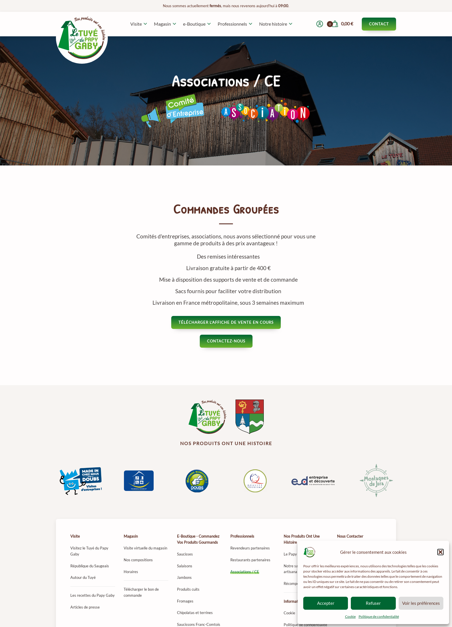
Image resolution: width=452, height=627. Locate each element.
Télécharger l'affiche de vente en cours (226, 322)
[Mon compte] (320, 24)
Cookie (350, 616)
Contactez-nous (226, 341)
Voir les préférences (421, 603)
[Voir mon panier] (342, 24)
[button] (440, 552)
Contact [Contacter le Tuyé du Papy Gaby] (379, 24)
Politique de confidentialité (379, 616)
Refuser (373, 603)
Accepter (325, 603)
